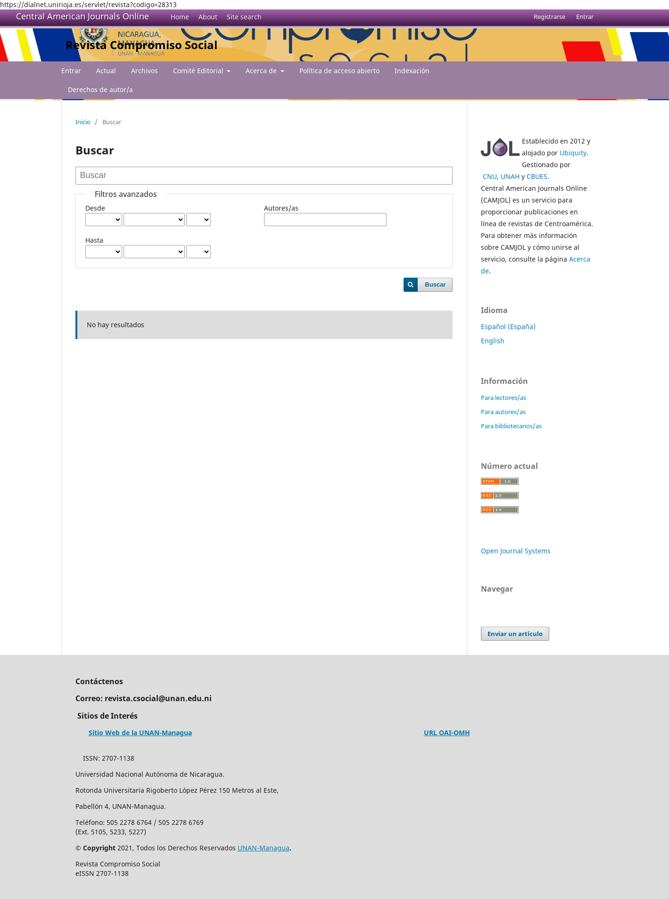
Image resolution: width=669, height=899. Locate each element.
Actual (106, 70)
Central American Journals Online (82, 16)
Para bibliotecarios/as (511, 426)
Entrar (71, 70)
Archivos (144, 70)
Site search (244, 16)
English (492, 340)
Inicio (83, 122)
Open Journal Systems (516, 550)
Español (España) (508, 326)
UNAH (510, 176)
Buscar (435, 284)
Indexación (412, 70)
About (207, 16)
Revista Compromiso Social (141, 44)
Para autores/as (503, 411)
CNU (490, 176)
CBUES (537, 176)
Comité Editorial (199, 70)
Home (180, 16)
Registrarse (549, 16)
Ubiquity (573, 152)
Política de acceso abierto (339, 70)
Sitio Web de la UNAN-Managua (140, 732)
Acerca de (262, 70)
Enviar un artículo (515, 633)
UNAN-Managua (263, 847)
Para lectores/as (503, 397)
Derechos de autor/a (100, 89)
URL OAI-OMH (447, 732)
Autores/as (281, 208)
